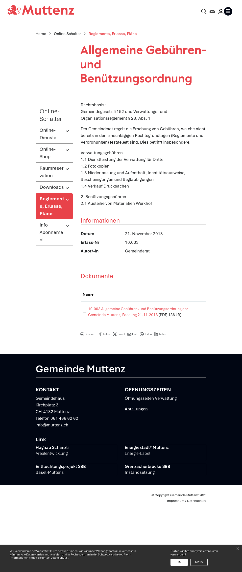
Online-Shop (48, 215)
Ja (179, 562)
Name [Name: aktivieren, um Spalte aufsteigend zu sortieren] (88, 356)
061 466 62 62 (64, 486)
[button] (88, 402)
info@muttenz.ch (52, 493)
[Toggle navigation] (229, 11)
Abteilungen (136, 477)
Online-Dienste (48, 196)
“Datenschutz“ (58, 557)
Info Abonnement (51, 294)
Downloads (52, 250)
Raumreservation (52, 234)
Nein (199, 562)
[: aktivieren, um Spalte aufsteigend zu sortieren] (194, 357)
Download (194, 372)
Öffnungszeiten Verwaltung (151, 466)
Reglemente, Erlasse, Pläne (55, 270)
